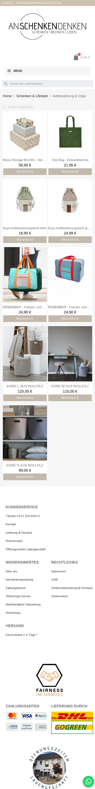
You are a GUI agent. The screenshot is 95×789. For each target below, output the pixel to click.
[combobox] (47, 83)
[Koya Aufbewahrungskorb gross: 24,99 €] (70, 211)
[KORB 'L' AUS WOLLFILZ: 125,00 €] (25, 363)
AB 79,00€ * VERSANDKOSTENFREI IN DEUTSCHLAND (31, 3)
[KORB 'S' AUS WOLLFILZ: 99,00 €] (25, 443)
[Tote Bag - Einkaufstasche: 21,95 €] (70, 143)
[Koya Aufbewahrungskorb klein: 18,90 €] (25, 211)
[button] (81, 57)
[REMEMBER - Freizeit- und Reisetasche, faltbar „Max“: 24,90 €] (25, 284)
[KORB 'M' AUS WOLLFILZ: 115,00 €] (70, 363)
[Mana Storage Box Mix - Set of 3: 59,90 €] (25, 143)
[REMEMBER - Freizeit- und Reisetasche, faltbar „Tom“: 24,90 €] (70, 284)
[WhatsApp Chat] (88, 781)
